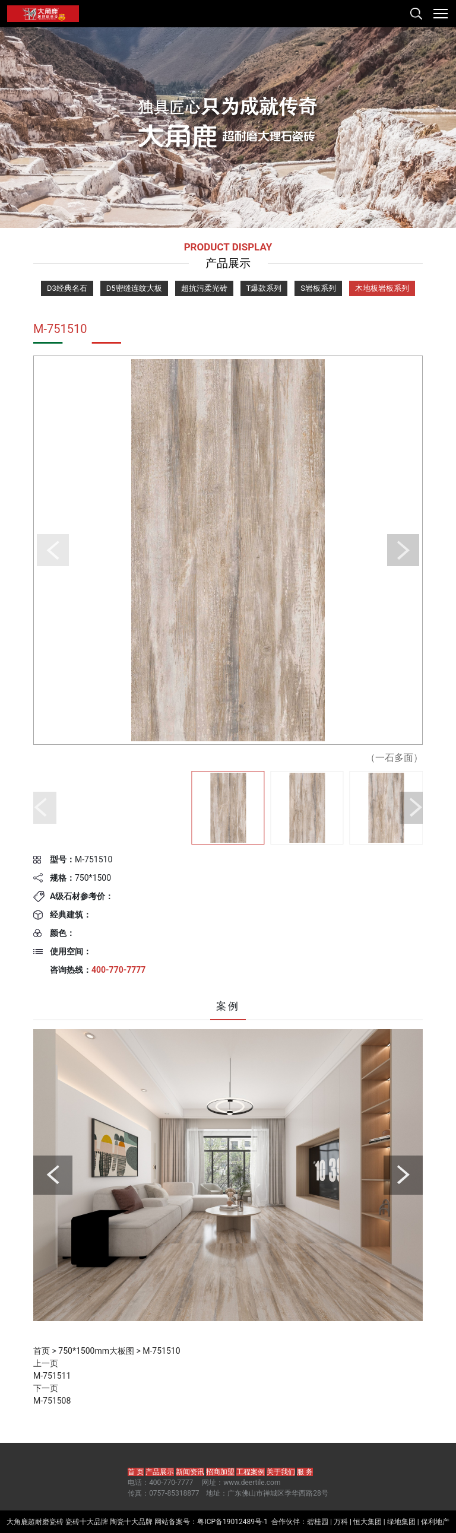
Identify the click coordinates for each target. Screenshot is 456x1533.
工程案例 (250, 1472)
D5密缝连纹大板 (134, 288)
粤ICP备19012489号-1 (232, 1522)
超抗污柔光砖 (204, 288)
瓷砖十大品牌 (86, 1522)
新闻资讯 (190, 1472)
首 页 (136, 1472)
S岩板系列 (318, 288)
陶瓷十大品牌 (131, 1522)
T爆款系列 (264, 288)
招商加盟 (220, 1472)
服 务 (305, 1472)
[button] (53, 550)
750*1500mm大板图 (96, 1351)
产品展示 (159, 1472)
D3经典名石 (67, 288)
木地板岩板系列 (382, 288)
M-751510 (161, 1351)
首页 (41, 1351)
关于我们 (281, 1472)
